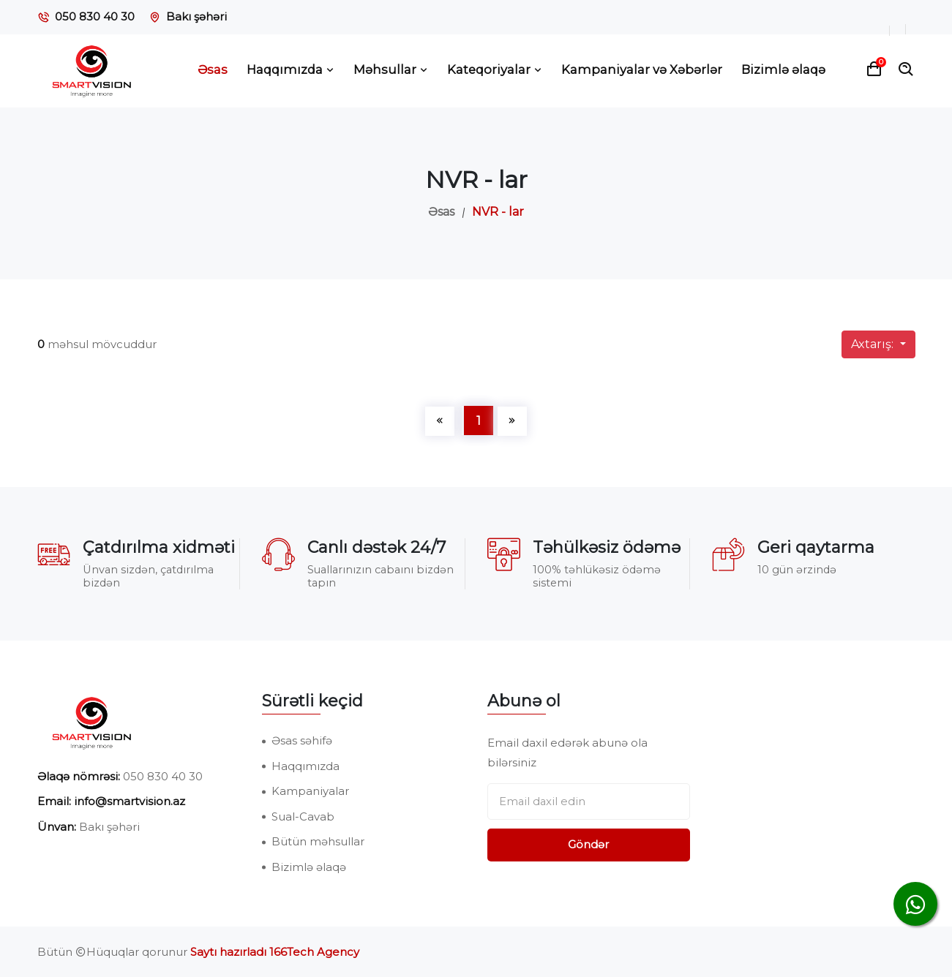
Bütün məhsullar (317, 841)
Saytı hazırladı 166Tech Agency (274, 952)
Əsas (213, 69)
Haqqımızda (290, 69)
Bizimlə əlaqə (783, 69)
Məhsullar (390, 69)
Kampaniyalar (310, 791)
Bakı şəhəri (196, 16)
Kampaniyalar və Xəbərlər (641, 69)
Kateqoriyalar (494, 69)
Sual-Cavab (302, 816)
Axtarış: (873, 344)
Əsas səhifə (301, 740)
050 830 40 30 (95, 16)
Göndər (588, 844)
